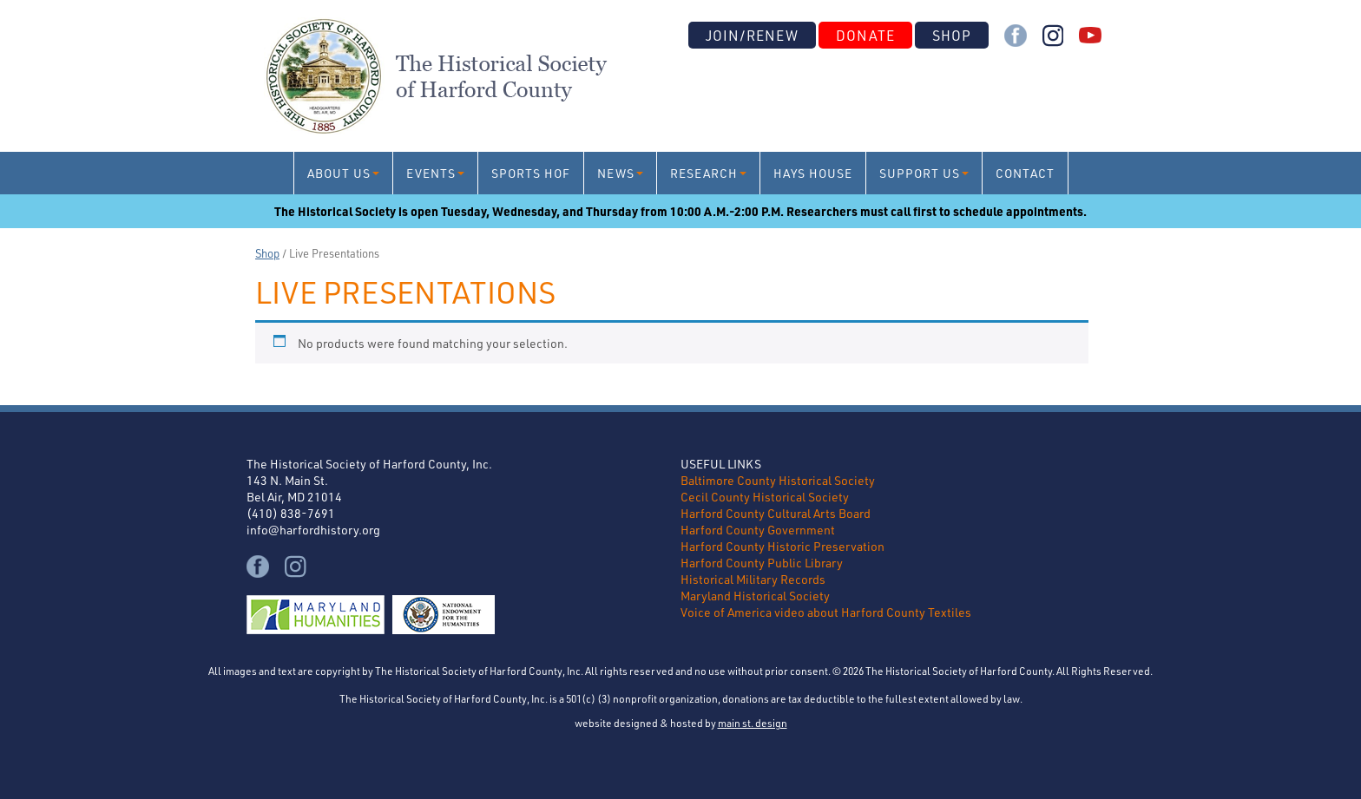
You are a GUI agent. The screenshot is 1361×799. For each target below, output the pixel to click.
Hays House (812, 173)
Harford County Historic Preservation (782, 546)
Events (431, 173)
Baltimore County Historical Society (777, 480)
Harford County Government (757, 529)
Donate (865, 35)
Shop (951, 35)
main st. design (752, 723)
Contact (1025, 173)
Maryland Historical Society (755, 595)
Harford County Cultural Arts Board (775, 513)
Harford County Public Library (761, 562)
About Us (339, 173)
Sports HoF (530, 173)
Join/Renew (752, 35)
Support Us (919, 173)
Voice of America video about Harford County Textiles (825, 612)
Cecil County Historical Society (764, 496)
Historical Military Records (752, 579)
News (615, 173)
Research (704, 173)
